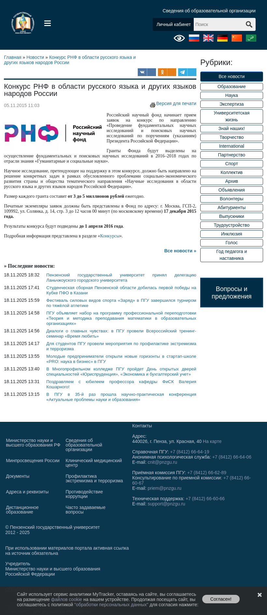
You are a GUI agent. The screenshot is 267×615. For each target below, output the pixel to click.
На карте (212, 441)
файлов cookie (67, 599)
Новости (35, 57)
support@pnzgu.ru (166, 503)
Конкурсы (109, 236)
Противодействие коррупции (84, 494)
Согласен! (221, 599)
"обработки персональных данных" (111, 604)
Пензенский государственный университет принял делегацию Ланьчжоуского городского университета (121, 278)
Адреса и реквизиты (27, 491)
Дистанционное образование (22, 510)
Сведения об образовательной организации (209, 10)
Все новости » (180, 250)
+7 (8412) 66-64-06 (231, 457)
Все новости (231, 76)
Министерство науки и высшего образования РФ (33, 443)
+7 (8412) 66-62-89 (206, 472)
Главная (12, 57)
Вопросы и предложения (231, 293)
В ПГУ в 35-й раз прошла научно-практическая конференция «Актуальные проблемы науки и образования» (121, 397)
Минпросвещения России (33, 460)
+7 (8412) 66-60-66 (205, 498)
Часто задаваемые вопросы (85, 510)
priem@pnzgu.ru (164, 488)
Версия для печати (172, 103)
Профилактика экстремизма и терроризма (94, 478)
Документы (17, 476)
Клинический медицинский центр (93, 463)
